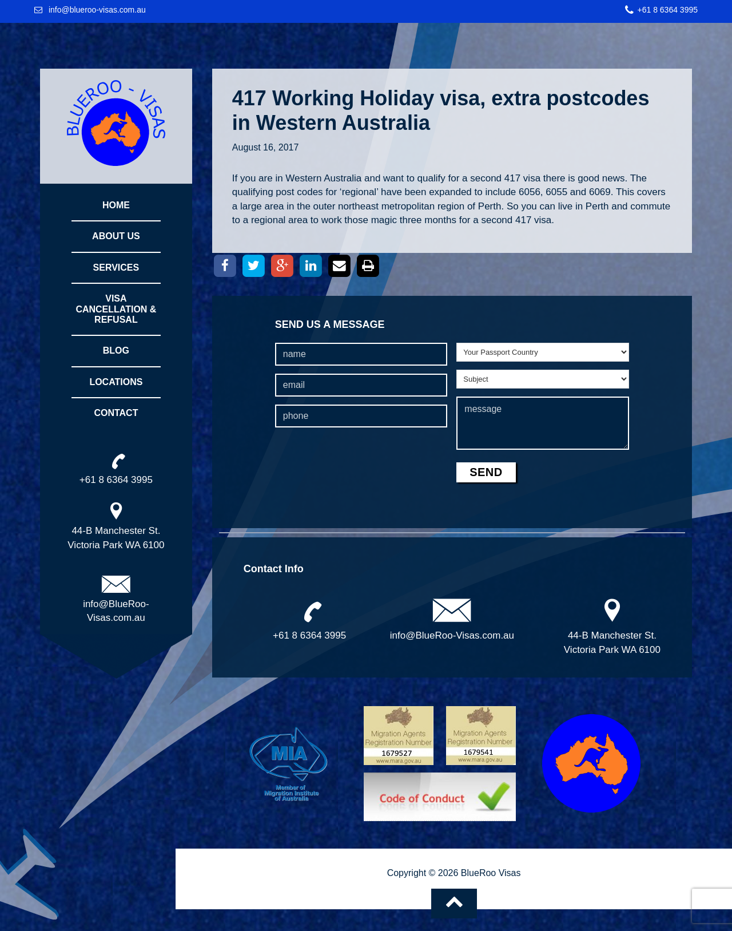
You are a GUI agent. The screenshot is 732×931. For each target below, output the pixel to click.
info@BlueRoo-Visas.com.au (452, 635)
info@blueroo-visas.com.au (97, 9)
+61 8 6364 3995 (668, 9)
